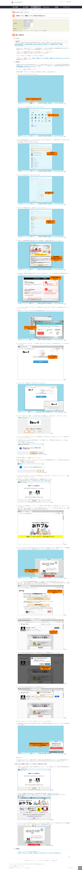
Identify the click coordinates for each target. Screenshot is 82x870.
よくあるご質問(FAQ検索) (23, 9)
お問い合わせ (68, 1)
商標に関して (47, 860)
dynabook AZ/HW (28, 25)
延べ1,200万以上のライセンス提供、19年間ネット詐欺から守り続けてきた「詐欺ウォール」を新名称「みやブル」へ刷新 (38, 44)
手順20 (45, 480)
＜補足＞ (48, 71)
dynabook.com (13, 9)
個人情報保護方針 (11, 867)
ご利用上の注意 (54, 860)
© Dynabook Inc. (70, 867)
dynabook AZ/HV (28, 24)
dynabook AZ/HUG (28, 23)
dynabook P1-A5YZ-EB (28, 21)
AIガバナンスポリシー (19, 867)
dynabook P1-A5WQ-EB (28, 20)
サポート (17, 9)
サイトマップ (62, 1)
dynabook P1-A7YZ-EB (28, 22)
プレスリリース (40, 860)
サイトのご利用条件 (27, 867)
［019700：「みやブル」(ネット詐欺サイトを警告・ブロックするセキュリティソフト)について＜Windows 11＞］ (39, 852)
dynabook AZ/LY (28, 26)
